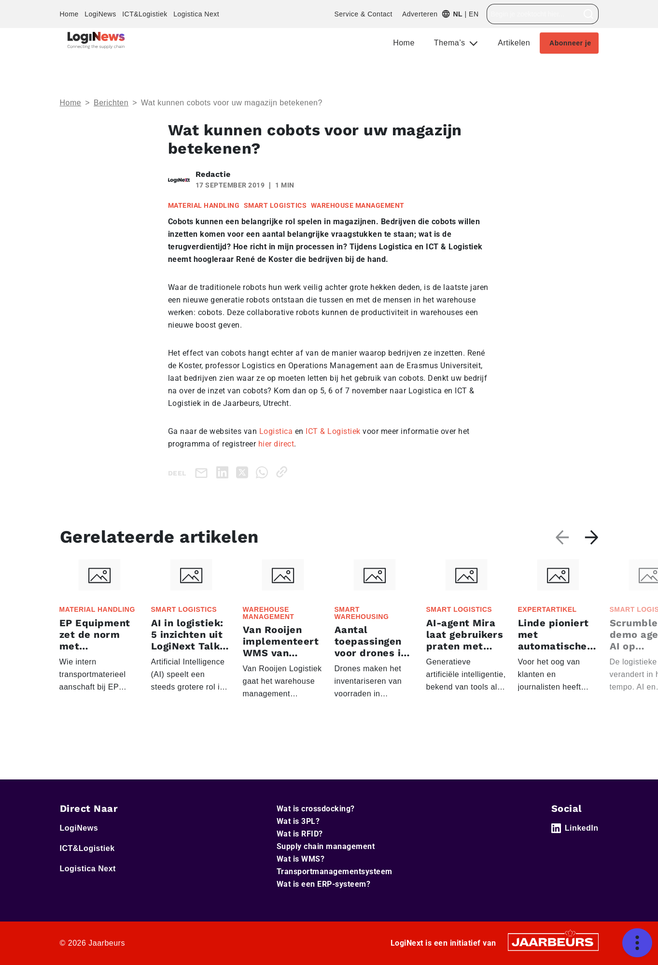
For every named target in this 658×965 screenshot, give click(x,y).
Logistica (276, 431)
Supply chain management (326, 846)
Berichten (111, 103)
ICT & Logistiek (333, 431)
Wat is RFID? (300, 833)
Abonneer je (570, 43)
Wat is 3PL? (298, 821)
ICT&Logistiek (145, 14)
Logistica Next (196, 14)
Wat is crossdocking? (316, 808)
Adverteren (419, 14)
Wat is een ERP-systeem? (324, 884)
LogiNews (100, 14)
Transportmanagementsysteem (334, 871)
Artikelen (514, 43)
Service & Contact (363, 14)
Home (69, 14)
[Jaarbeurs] (553, 941)
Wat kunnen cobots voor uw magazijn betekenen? (231, 103)
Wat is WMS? (301, 859)
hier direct (276, 443)
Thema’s (451, 43)
